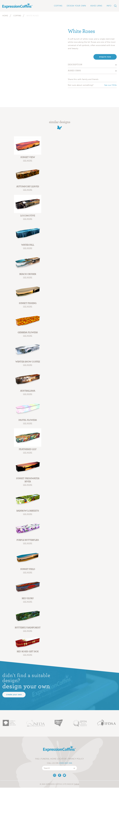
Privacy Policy (76, 759)
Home (5, 16)
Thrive (76, 784)
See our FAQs (110, 85)
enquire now (105, 57)
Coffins (17, 16)
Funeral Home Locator (53, 759)
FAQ (37, 759)
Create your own (14, 694)
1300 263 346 (65, 763)
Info (109, 6)
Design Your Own (76, 6)
